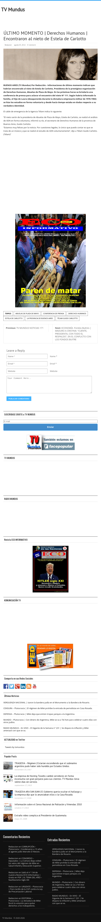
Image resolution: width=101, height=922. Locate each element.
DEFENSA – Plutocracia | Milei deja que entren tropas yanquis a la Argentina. (39, 714)
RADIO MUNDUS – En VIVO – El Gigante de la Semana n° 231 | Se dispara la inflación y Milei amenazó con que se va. (46, 729)
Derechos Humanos (77, 313)
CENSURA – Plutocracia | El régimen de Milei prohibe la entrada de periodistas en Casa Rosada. (47, 708)
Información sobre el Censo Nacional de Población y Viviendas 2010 (48, 804)
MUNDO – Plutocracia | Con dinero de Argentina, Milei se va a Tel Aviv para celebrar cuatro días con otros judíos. (50, 721)
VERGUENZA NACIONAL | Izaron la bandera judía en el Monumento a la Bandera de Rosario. (46, 702)
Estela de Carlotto (13, 318)
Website (53, 371)
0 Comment (31, 45)
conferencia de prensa (53, 313)
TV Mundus (13, 9)
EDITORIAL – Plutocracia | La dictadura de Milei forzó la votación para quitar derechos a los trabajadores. (25, 902)
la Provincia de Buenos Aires (40, 318)
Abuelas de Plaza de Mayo (27, 313)
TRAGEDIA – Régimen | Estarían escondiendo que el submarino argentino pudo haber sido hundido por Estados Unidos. (46, 765)
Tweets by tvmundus (14, 747)
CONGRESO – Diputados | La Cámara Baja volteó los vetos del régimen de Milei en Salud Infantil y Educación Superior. (25, 862)
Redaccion (8, 45)
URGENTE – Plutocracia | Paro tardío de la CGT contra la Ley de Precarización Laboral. (26, 889)
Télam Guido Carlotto (67, 318)
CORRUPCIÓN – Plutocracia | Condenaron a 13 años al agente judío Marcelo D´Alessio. (25, 849)
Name (52, 356)
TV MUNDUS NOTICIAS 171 (25, 327)
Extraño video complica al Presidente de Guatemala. (41, 815)
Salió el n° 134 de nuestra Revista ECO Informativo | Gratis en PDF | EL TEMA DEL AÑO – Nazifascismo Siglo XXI (25, 876)
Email (52, 363)
